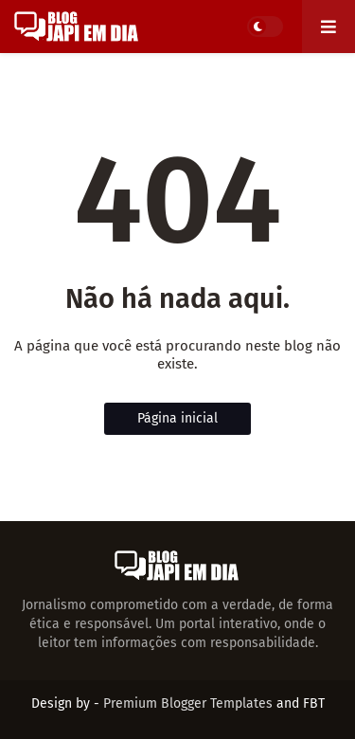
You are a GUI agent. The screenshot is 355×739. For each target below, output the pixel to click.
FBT (314, 703)
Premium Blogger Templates (188, 703)
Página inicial (177, 418)
